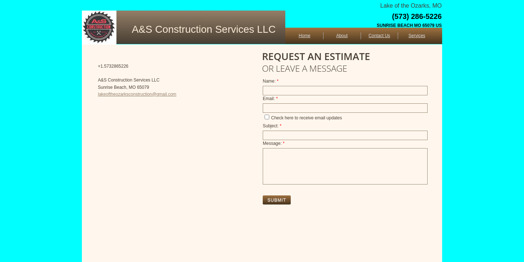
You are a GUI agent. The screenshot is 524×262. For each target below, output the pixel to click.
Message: (274, 143)
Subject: (272, 125)
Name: (270, 81)
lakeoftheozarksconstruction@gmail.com (137, 94)
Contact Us (379, 35)
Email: (270, 98)
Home (304, 35)
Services (417, 35)
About (342, 35)
